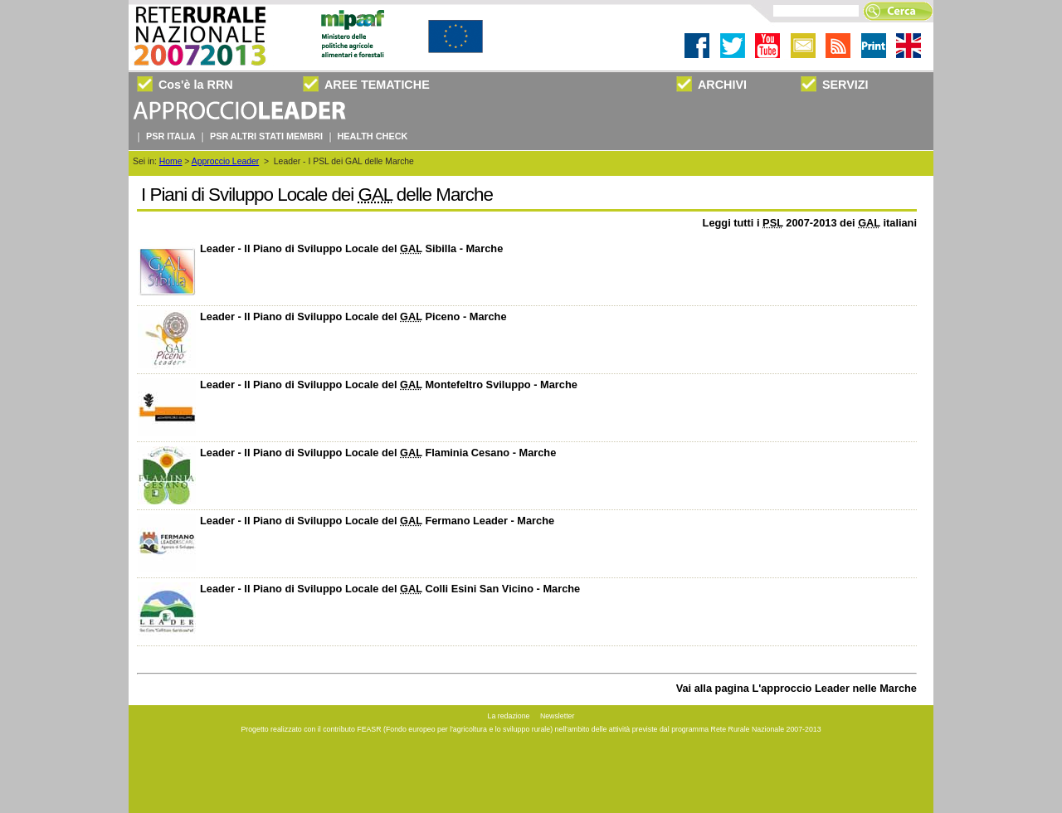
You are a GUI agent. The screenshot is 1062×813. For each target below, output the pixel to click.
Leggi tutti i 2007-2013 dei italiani (810, 223)
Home (171, 161)
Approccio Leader (225, 161)
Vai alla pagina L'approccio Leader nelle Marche (796, 688)
